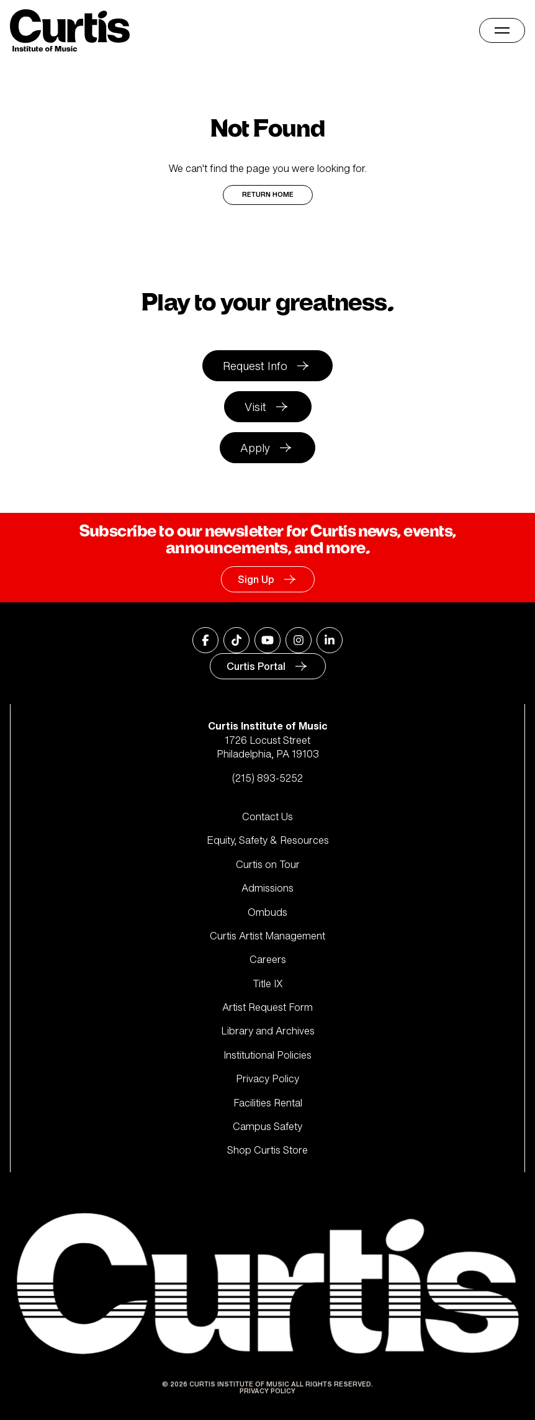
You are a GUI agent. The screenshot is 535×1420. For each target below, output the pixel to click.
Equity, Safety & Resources (268, 840)
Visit (255, 407)
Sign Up (256, 579)
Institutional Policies (267, 1055)
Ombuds (267, 912)
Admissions (267, 888)
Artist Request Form (267, 1007)
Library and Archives (268, 1031)
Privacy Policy (267, 1078)
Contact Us (267, 816)
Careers (268, 959)
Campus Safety (267, 1126)
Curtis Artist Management (267, 936)
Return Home (268, 194)
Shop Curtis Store (267, 1150)
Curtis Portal (256, 666)
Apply (255, 448)
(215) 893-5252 (267, 778)
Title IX (268, 983)
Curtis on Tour (268, 864)
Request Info (255, 366)
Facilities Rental (267, 1103)
